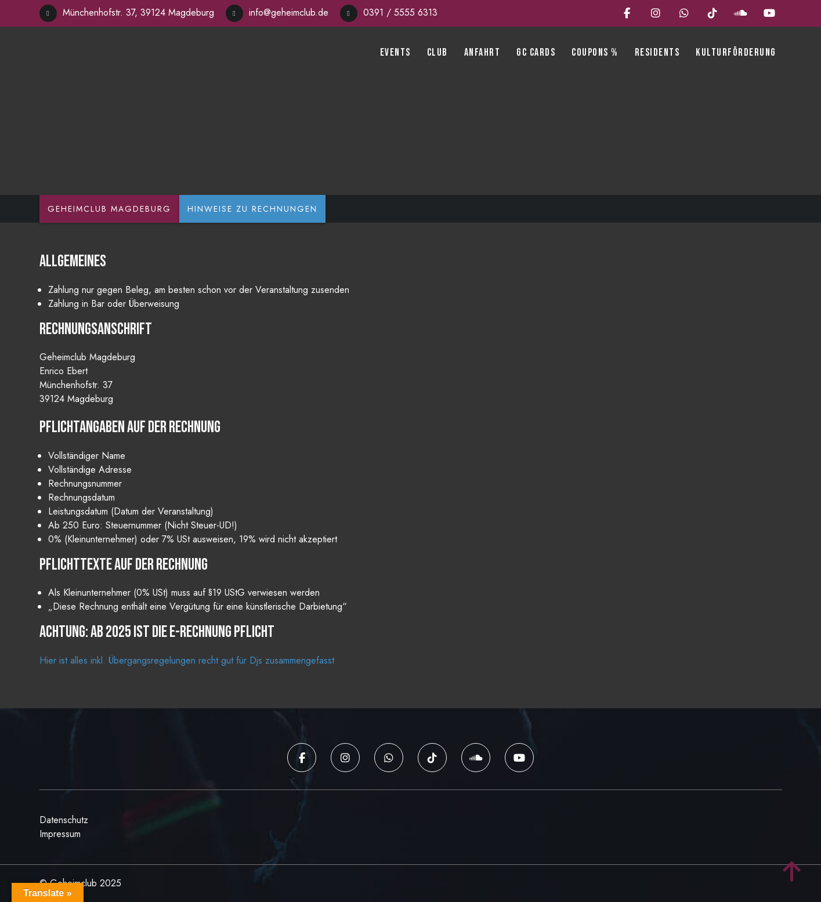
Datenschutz (63, 820)
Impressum (60, 834)
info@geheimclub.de (277, 12)
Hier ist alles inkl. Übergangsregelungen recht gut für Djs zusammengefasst (186, 660)
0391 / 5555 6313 (388, 12)
